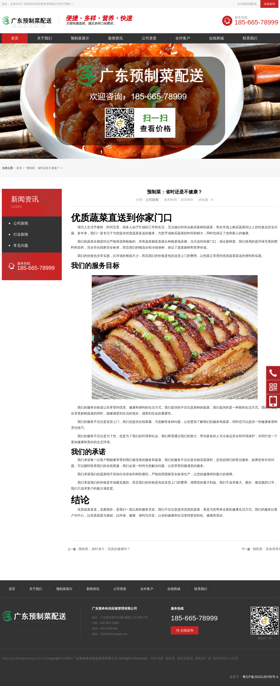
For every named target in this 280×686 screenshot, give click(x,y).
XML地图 (157, 658)
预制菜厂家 (203, 658)
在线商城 (216, 38)
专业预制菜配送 (247, 4)
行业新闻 (20, 234)
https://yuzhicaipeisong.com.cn (24, 658)
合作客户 (182, 38)
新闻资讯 (115, 38)
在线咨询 (269, 4)
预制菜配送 (185, 658)
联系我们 (250, 38)
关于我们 (44, 38)
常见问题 (20, 245)
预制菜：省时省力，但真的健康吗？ (104, 549)
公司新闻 (20, 223)
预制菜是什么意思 (226, 658)
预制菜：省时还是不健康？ (43, 168)
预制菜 (170, 658)
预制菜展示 (80, 38)
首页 (14, 38)
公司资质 (149, 38)
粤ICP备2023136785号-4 (260, 677)
